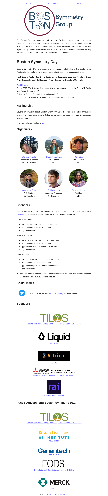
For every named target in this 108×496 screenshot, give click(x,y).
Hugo (49, 494)
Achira (54, 363)
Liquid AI (54, 343)
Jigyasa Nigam (78, 190)
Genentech (54, 454)
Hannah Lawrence (54, 157)
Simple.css (63, 494)
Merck (54, 488)
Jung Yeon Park (29, 190)
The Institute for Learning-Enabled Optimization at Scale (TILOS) (53, 324)
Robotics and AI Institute (54, 395)
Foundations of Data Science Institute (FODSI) (54, 470)
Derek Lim (79, 157)
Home (28, 3)
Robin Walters (54, 190)
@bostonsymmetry (55, 293)
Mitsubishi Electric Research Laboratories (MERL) (54, 375)
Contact (79, 3)
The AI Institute (54, 441)
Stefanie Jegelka (29, 157)
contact (20, 214)
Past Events (53, 3)
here (43, 123)
